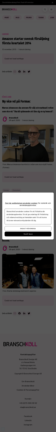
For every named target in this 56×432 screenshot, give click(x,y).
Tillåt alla (28, 234)
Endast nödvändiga (28, 228)
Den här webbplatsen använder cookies (21, 203)
